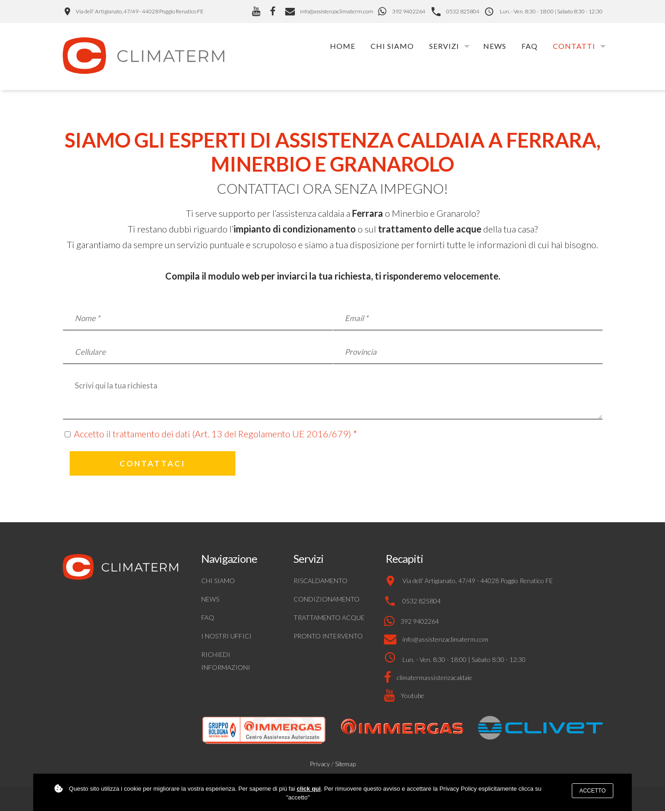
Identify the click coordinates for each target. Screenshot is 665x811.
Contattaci (153, 463)
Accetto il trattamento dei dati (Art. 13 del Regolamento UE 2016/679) (212, 433)
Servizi (444, 46)
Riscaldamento (320, 580)
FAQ (529, 46)
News (494, 46)
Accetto (592, 790)
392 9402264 (408, 11)
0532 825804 (462, 11)
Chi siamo (392, 46)
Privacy (320, 764)
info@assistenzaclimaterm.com (329, 11)
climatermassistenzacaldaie (434, 677)
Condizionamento (326, 599)
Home (342, 46)
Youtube (412, 695)
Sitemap (345, 764)
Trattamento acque (329, 617)
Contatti (574, 46)
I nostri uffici (226, 636)
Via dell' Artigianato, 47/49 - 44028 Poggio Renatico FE (140, 11)
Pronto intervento (328, 636)
